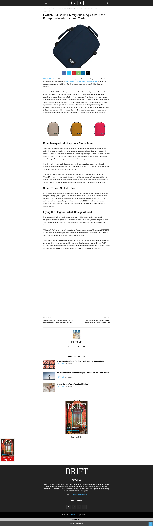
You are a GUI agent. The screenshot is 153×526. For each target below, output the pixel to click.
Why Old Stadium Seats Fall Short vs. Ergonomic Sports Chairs (80, 361)
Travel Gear (51, 8)
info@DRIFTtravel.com (80, 494)
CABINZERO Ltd (48, 79)
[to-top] (151, 523)
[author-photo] (77, 339)
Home (44, 8)
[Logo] (76, 474)
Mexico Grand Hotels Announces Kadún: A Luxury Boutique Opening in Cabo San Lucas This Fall (58, 321)
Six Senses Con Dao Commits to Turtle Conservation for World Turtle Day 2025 (97, 321)
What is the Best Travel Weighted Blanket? (73, 384)
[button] (46, 3)
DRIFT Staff (76, 342)
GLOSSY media (74, 515)
